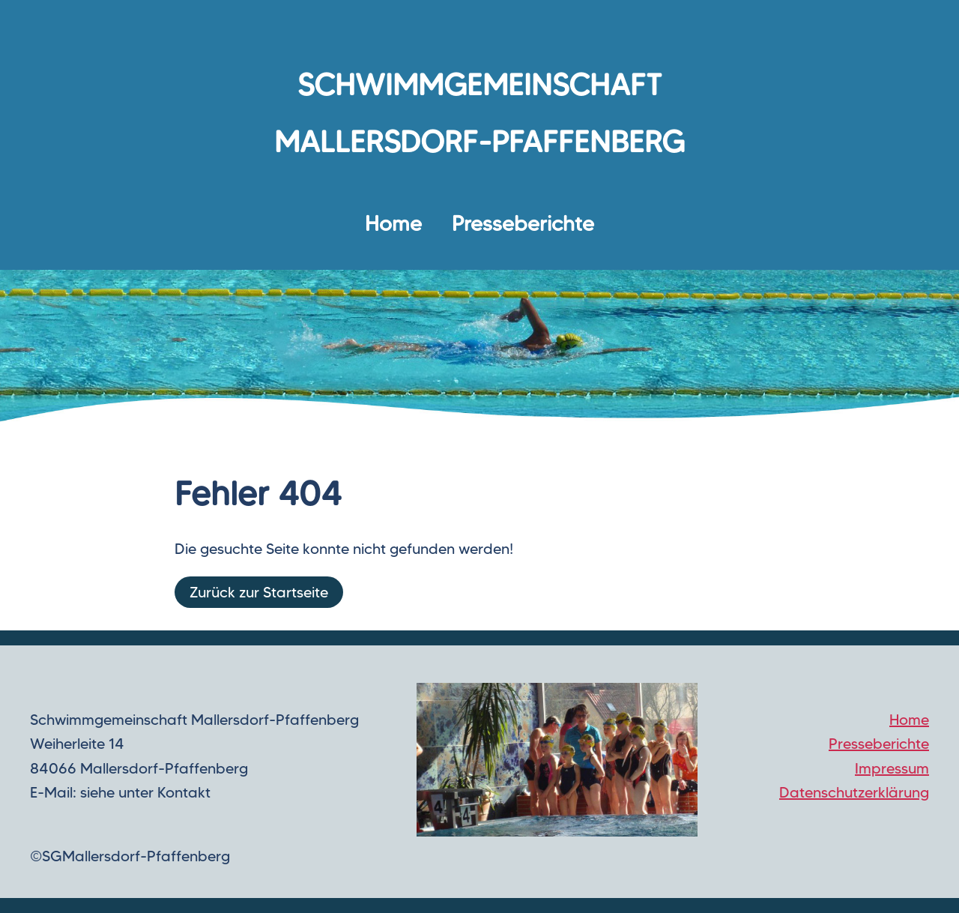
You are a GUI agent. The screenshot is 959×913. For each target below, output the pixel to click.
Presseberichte (523, 223)
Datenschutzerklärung (854, 792)
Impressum (892, 768)
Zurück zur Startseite (259, 592)
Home (393, 223)
